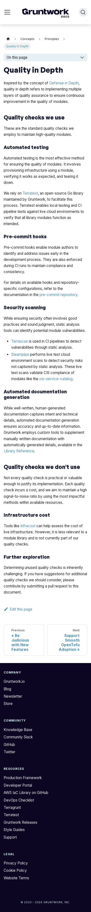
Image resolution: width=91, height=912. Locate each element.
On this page (17, 57)
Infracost (27, 526)
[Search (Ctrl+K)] (83, 12)
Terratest (30, 193)
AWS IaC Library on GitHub (26, 792)
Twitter (9, 752)
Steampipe (20, 354)
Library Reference (19, 451)
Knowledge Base (18, 729)
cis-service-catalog (56, 379)
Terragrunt (12, 807)
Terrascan (19, 341)
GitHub (9, 744)
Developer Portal (18, 785)
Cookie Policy (15, 870)
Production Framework (23, 777)
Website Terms (16, 878)
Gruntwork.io (14, 681)
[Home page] (8, 39)
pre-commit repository (58, 294)
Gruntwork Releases (20, 822)
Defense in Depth (64, 83)
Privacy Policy (16, 863)
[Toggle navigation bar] (7, 12)
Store (8, 703)
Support (10, 837)
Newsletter (13, 696)
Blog (7, 689)
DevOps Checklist (19, 800)
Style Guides (14, 829)
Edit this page (18, 609)
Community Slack (18, 737)
